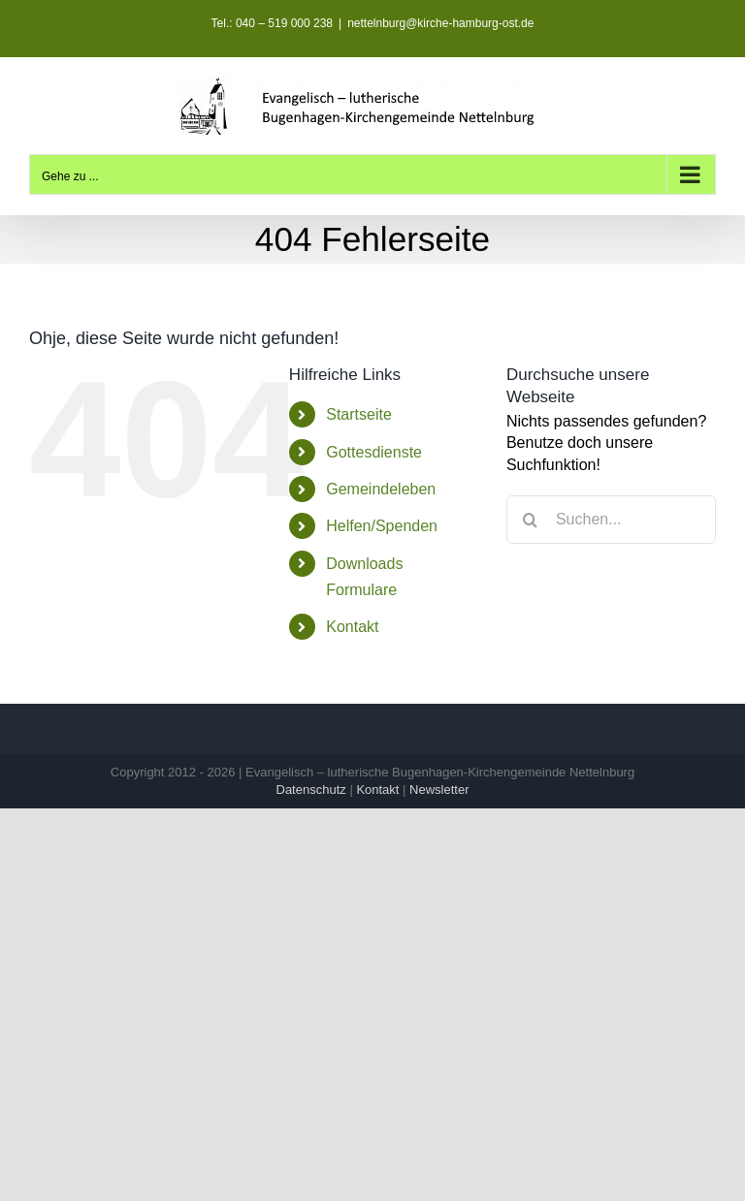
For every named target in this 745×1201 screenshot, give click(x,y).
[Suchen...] (611, 519)
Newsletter (439, 789)
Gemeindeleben (381, 489)
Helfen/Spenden (381, 526)
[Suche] (530, 519)
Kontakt (352, 626)
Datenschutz (311, 789)
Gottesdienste (374, 452)
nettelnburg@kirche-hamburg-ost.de (440, 23)
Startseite (359, 414)
